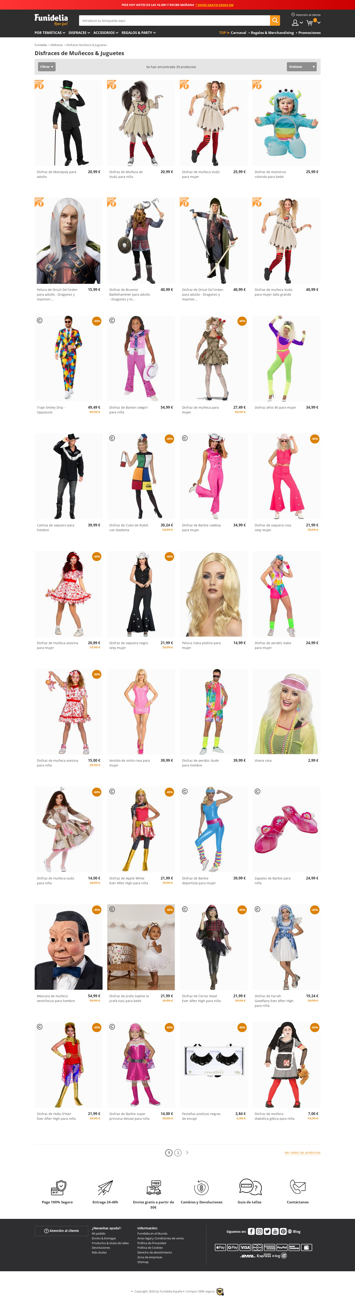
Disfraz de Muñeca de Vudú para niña (126, 174)
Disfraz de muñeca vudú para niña (55, 880)
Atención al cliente (61, 1230)
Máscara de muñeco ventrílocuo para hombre (56, 998)
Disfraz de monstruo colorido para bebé (270, 174)
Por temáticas (48, 32)
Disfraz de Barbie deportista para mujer (199, 880)
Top (222, 32)
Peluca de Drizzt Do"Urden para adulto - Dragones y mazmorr (57, 294)
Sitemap (143, 1262)
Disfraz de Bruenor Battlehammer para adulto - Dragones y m (129, 294)
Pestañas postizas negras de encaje (201, 1116)
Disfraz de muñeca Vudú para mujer (201, 174)
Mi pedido (98, 1233)
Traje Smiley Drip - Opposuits (51, 409)
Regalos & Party (137, 32)
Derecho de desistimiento (154, 1252)
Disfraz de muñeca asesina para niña (57, 762)
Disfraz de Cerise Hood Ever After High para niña (201, 998)
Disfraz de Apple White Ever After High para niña (128, 880)
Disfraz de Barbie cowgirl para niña (128, 409)
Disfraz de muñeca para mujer (200, 409)
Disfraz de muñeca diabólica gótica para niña (274, 1116)
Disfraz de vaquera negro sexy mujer (128, 645)
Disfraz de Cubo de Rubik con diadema (128, 527)
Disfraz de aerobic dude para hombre (200, 762)
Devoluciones (101, 1248)
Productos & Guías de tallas (110, 1243)
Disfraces (77, 32)
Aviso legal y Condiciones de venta (160, 1238)
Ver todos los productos (303, 1152)
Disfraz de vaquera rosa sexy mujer (273, 527)
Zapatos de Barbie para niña (273, 880)
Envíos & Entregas (104, 1238)
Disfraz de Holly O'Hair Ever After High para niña (56, 1116)
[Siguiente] (187, 1152)
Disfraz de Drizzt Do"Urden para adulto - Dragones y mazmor (202, 294)
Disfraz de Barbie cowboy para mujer (201, 527)
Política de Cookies (150, 1248)
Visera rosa (263, 760)
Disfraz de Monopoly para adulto (56, 174)
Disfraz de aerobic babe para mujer (273, 645)
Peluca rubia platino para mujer (201, 645)
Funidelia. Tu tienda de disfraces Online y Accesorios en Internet (51, 20)
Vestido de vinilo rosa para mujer (129, 762)
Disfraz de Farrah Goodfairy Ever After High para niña (274, 1001)
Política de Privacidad (151, 1243)
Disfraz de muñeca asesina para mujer (57, 645)
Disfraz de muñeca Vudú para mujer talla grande (273, 292)
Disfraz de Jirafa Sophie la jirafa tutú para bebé (129, 998)
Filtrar (45, 66)
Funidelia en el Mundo (152, 1233)
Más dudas (99, 1252)
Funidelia (41, 45)
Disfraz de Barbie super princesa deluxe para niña (129, 1116)
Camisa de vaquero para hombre (55, 527)
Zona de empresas (149, 1257)
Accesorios (104, 32)
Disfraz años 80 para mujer (275, 407)
